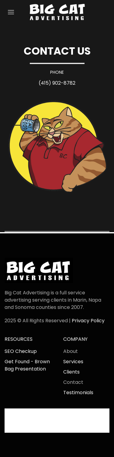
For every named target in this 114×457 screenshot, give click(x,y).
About (70, 351)
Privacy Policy (88, 320)
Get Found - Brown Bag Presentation (27, 365)
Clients (71, 371)
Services (73, 361)
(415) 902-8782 (57, 83)
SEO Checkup (21, 351)
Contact (73, 382)
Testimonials (78, 392)
